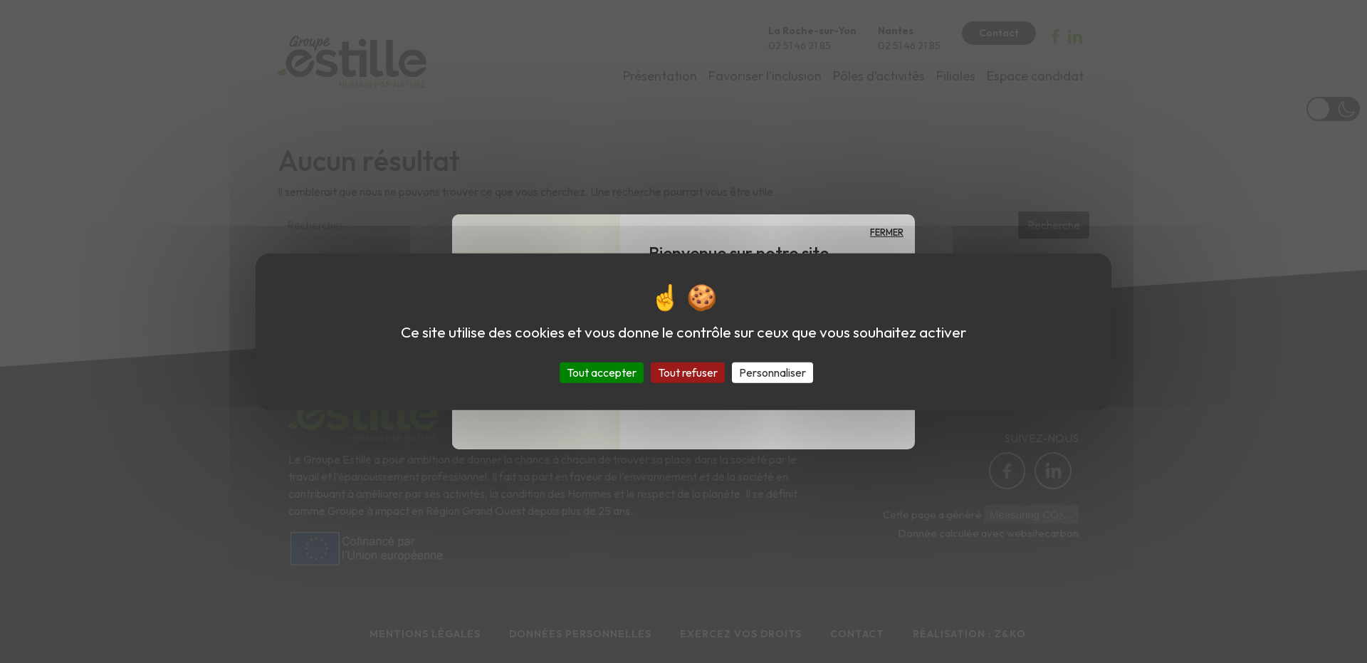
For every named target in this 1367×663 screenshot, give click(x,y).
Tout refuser (688, 372)
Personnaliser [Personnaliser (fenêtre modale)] (772, 372)
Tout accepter (602, 372)
